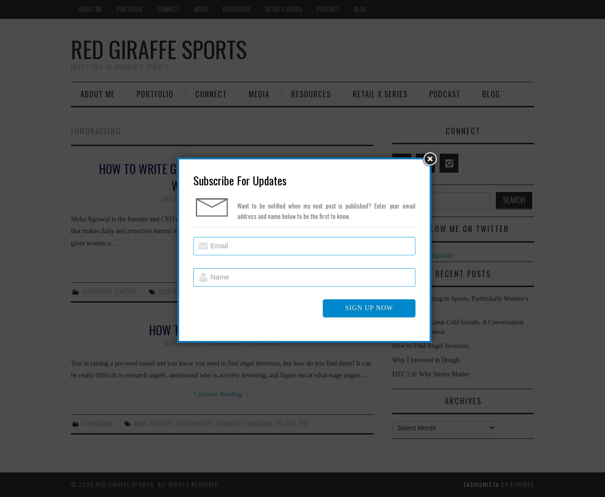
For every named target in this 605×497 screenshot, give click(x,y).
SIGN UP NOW (369, 308)
